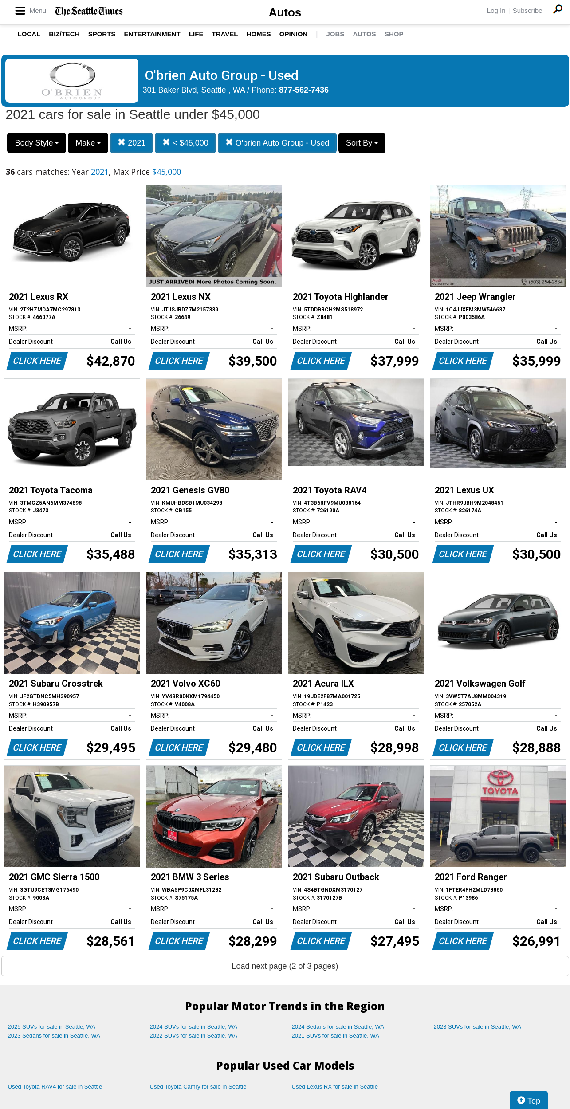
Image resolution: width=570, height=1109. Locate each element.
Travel (225, 34)
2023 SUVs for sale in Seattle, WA (478, 1026)
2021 (131, 142)
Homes (259, 34)
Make (88, 142)
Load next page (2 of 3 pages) (285, 966)
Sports (102, 34)
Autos (285, 12)
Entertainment (152, 34)
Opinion (293, 34)
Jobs (335, 34)
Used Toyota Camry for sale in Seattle (198, 1086)
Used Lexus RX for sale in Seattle (335, 1086)
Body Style (37, 142)
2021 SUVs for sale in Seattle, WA (336, 1035)
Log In (496, 10)
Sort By (362, 142)
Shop (394, 34)
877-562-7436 (304, 90)
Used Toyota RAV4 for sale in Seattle (55, 1086)
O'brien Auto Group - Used (277, 142)
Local (29, 34)
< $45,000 (185, 142)
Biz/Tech (64, 34)
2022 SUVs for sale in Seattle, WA (194, 1035)
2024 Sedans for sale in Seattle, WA (338, 1026)
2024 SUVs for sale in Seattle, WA (194, 1026)
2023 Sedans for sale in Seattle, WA (54, 1035)
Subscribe (527, 10)
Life (196, 34)
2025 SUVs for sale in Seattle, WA (52, 1026)
